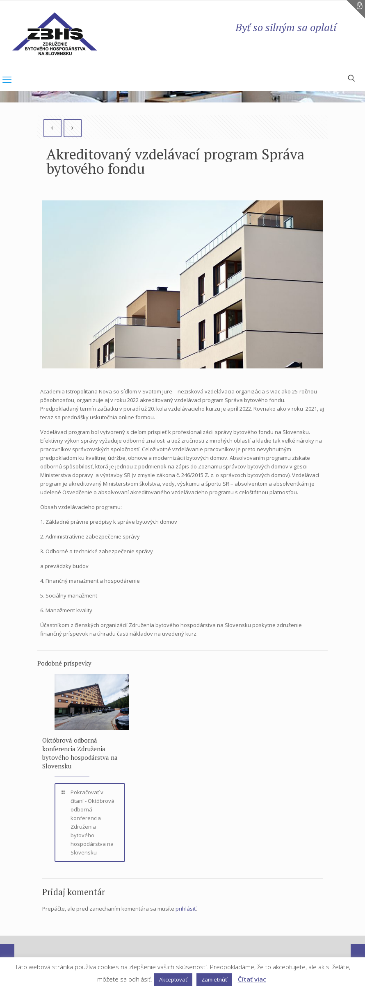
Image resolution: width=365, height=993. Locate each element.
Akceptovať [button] (173, 979)
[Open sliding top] (356, 9)
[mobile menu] (7, 79)
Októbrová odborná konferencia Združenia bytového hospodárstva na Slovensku (80, 753)
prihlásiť (186, 908)
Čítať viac (252, 979)
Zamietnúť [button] (214, 979)
